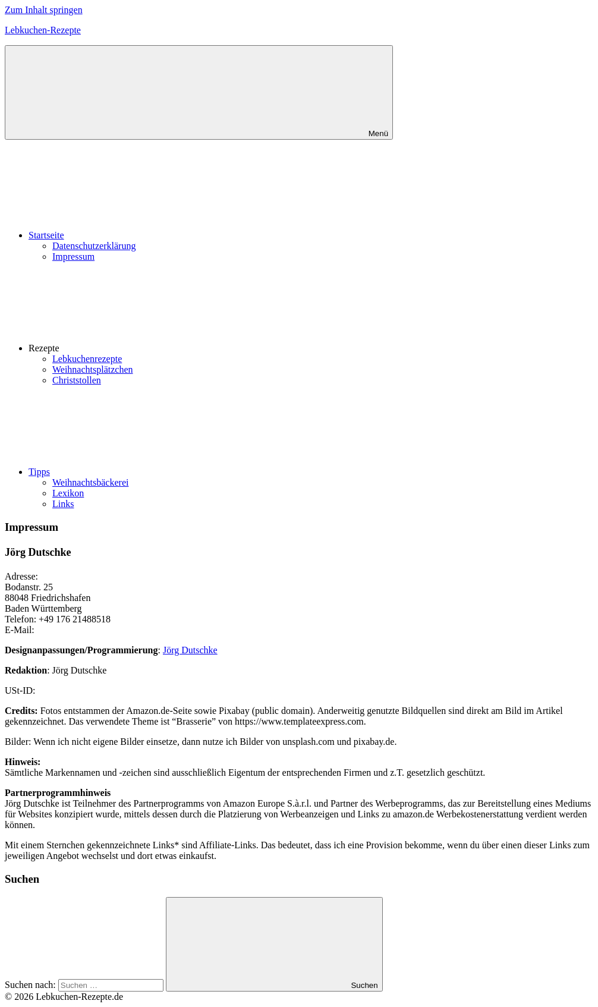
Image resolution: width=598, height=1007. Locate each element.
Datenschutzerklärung (94, 246)
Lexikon (68, 493)
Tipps (128, 472)
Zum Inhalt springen (44, 10)
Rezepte (133, 348)
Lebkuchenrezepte (87, 359)
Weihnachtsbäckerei (90, 482)
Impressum (73, 256)
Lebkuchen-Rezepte (43, 30)
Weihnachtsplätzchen (92, 369)
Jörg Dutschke (190, 650)
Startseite (136, 235)
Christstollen (76, 380)
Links (63, 504)
